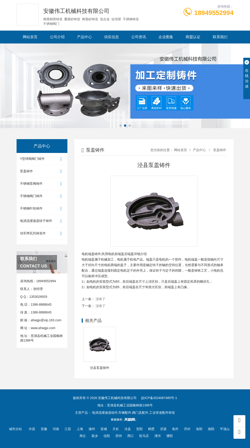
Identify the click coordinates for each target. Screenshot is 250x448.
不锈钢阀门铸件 (42, 196)
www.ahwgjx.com (43, 328)
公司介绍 (57, 37)
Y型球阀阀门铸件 (42, 159)
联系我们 (220, 37)
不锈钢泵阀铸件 (42, 184)
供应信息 (111, 37)
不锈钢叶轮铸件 (42, 208)
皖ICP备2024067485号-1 (159, 398)
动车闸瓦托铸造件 (42, 233)
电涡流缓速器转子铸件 (42, 221)
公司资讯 (138, 37)
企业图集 (165, 37)
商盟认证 (193, 37)
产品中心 (84, 37)
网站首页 (30, 37)
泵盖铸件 (42, 171)
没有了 (100, 299)
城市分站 (15, 429)
